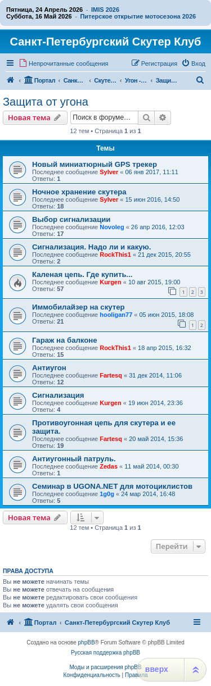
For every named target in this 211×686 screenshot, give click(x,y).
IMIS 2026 (105, 9)
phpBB (86, 642)
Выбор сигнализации (71, 219)
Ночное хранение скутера (79, 192)
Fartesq (111, 375)
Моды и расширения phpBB (105, 667)
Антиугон (49, 368)
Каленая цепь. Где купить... (82, 274)
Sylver (109, 172)
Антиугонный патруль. (74, 459)
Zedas (109, 466)
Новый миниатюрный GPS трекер (94, 164)
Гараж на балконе (64, 340)
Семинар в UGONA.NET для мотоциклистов (112, 486)
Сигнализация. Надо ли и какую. (91, 247)
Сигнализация (58, 395)
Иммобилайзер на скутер (78, 307)
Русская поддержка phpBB (105, 652)
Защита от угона (45, 102)
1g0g (107, 493)
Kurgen (111, 282)
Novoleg (112, 227)
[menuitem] (64, 63)
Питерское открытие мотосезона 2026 (138, 16)
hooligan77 (116, 314)
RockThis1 (115, 254)
